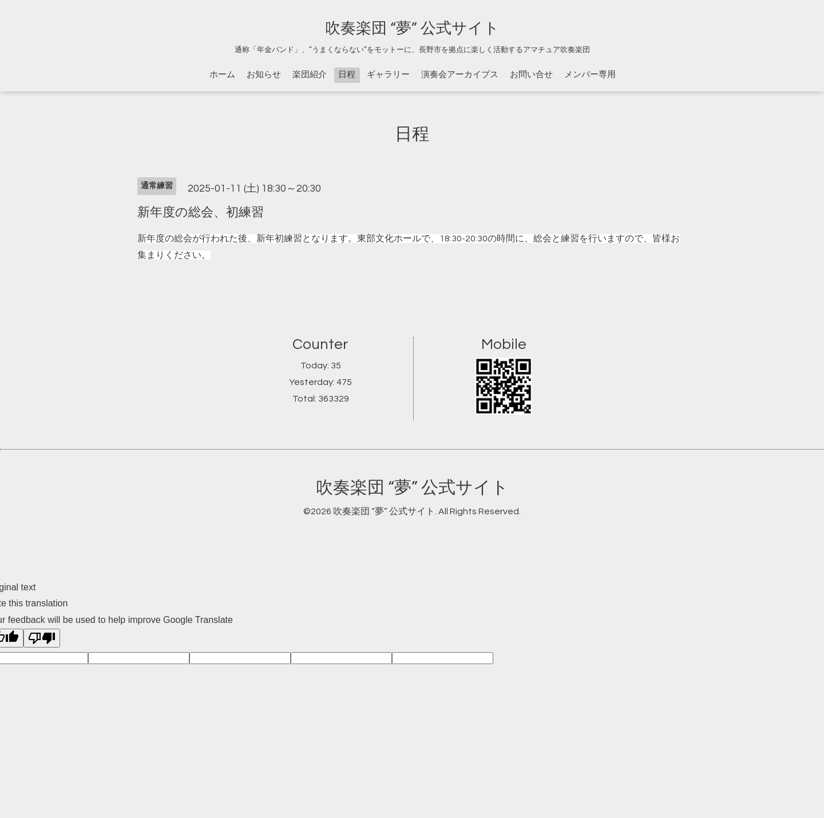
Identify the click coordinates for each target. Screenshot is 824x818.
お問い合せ (531, 74)
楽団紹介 (309, 74)
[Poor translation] (41, 638)
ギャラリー (388, 74)
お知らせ (264, 74)
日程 (346, 74)
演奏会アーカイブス (459, 74)
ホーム (222, 74)
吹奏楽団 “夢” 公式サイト (412, 29)
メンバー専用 (590, 74)
